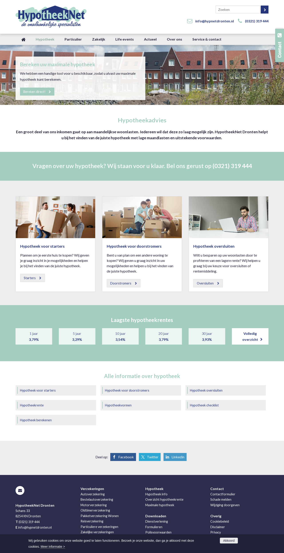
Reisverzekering (92, 521)
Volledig (250, 336)
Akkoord (229, 540)
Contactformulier (222, 494)
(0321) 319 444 (256, 21)
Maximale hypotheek (159, 505)
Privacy (215, 532)
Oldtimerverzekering (95, 510)
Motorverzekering (94, 505)
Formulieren (153, 527)
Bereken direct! (35, 91)
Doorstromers (120, 283)
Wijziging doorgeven (225, 505)
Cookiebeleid (219, 521)
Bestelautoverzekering (97, 499)
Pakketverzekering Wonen (100, 516)
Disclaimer (217, 527)
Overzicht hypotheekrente (164, 499)
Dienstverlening (156, 521)
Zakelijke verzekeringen (97, 532)
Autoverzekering (93, 494)
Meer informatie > (53, 546)
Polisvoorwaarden (158, 532)
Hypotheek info (156, 494)
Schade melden (220, 499)
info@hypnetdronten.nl (214, 21)
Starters (30, 278)
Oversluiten (205, 283)
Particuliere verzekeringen (99, 527)
